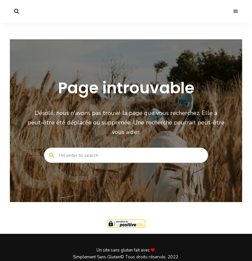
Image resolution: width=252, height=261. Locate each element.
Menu (235, 11)
